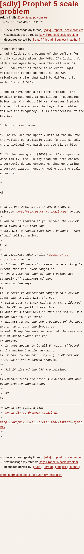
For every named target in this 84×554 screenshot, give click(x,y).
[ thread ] (48, 39)
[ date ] (37, 39)
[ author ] (74, 39)
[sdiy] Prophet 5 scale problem (63, 30)
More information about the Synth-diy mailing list (31, 474)
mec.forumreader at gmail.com (42, 212)
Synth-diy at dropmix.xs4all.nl (31, 413)
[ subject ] (61, 39)
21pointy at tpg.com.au (32, 17)
